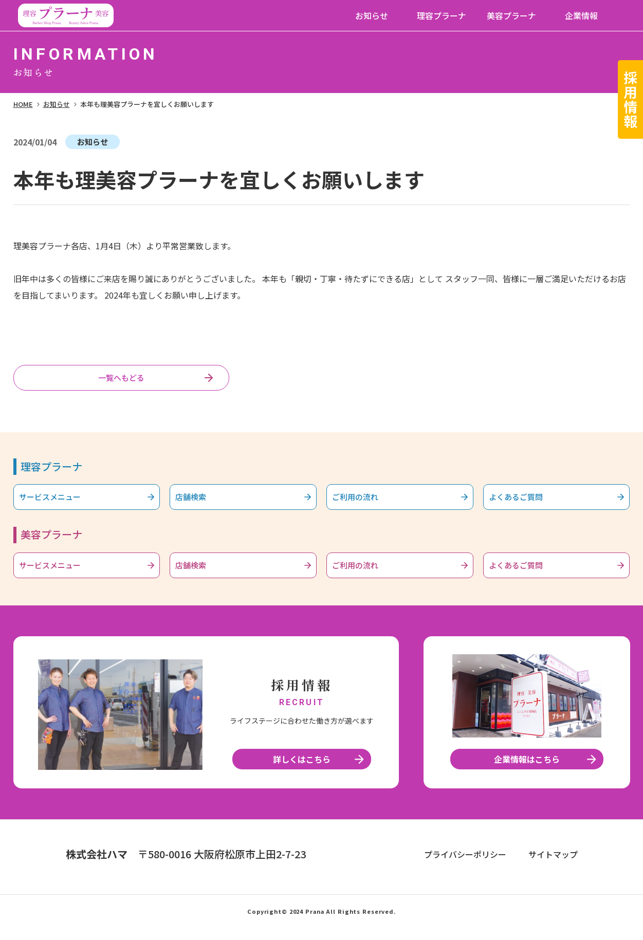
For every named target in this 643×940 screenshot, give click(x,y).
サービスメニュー (60, 503)
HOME (23, 104)
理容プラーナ (441, 15)
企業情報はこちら (527, 772)
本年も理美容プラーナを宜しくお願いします (147, 104)
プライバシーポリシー (465, 867)
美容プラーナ (511, 15)
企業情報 (581, 15)
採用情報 (631, 99)
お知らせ (371, 15)
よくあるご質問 (525, 503)
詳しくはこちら (301, 772)
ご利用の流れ (364, 503)
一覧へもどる (121, 379)
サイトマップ (553, 867)
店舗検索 (197, 503)
